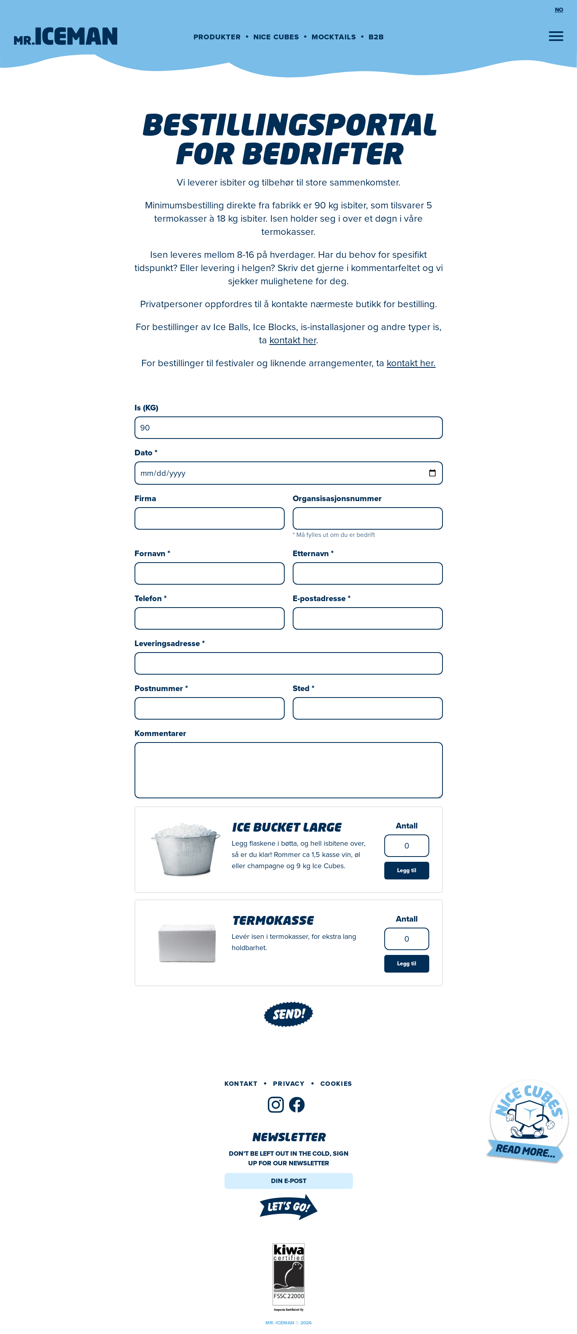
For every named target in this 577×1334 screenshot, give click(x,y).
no (559, 10)
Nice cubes (276, 37)
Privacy (288, 1083)
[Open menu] (556, 36)
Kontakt (240, 1083)
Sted (303, 688)
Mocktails (334, 37)
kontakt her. (411, 363)
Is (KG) (146, 407)
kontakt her (292, 340)
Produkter (217, 37)
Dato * (146, 452)
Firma (145, 498)
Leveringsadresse (170, 643)
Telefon (151, 598)
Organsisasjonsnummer (337, 498)
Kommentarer (160, 733)
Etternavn (313, 553)
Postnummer (161, 688)
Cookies (336, 1083)
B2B (376, 37)
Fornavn (152, 553)
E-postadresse (322, 598)
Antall (407, 825)
